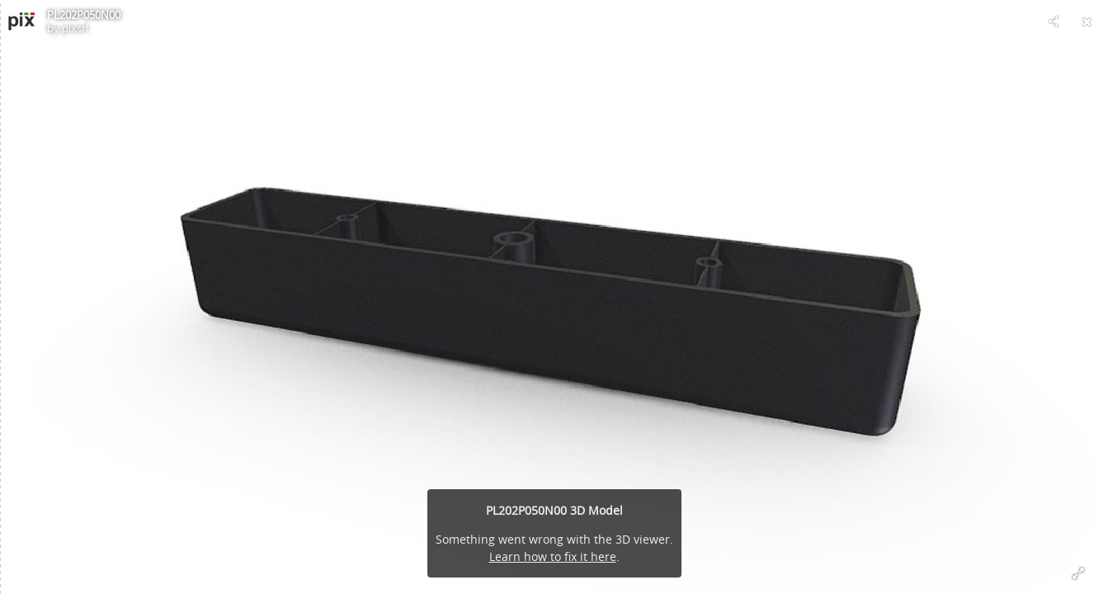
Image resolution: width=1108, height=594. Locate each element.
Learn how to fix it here (552, 556)
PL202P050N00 (83, 14)
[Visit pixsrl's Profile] (21, 21)
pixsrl (75, 28)
